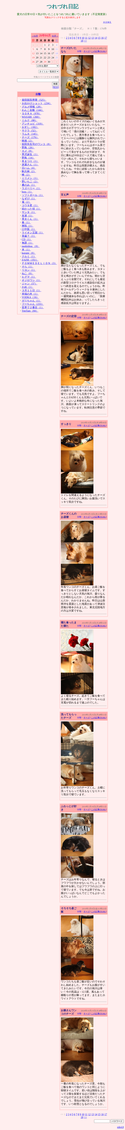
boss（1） (27, 191)
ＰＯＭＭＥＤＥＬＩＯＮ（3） (39, 263)
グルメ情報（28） (32, 106)
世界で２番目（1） (33, 307)
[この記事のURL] (98, 51)
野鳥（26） (28, 147)
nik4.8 (120, 1127)
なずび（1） (29, 198)
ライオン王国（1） (33, 232)
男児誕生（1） (30, 154)
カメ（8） (28, 151)
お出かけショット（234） (37, 103)
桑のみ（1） (29, 185)
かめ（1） (28, 287)
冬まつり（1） (30, 161)
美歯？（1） (29, 236)
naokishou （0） (31, 246)
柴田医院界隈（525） (34, 100)
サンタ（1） (29, 212)
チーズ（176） (30, 137)
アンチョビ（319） (33, 123)
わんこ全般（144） (33, 110)
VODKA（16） (30, 297)
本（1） (26, 249)
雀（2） (26, 202)
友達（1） (28, 215)
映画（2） (28, 140)
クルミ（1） (29, 256)
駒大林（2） (29, 171)
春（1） (26, 222)
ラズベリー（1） (31, 188)
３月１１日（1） (31, 290)
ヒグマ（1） (29, 276)
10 (83, 37)
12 (89, 37)
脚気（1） (28, 225)
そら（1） (28, 266)
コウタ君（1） (30, 205)
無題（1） (28, 242)
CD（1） (27, 239)
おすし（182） (30, 127)
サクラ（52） (29, 130)
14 (96, 37)
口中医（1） (29, 229)
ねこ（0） (28, 273)
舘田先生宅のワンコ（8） (37, 144)
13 (92, 37)
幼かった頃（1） (31, 208)
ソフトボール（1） (33, 195)
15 (99, 37)
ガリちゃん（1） (31, 300)
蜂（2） (26, 174)
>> (85, 40)
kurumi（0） (29, 253)
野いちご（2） (30, 181)
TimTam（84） (30, 310)
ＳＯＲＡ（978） (31, 113)
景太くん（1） (30, 219)
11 (86, 37)
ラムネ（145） (30, 134)
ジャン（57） (29, 283)
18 (82, 40)
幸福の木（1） (30, 293)
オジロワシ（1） (31, 280)
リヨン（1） (29, 270)
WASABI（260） (31, 117)
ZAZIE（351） (30, 259)
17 (105, 37)
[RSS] (56, 87)
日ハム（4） (29, 168)
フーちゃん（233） (33, 304)
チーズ (86, 51)
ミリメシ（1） (30, 178)
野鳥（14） (28, 157)
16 (102, 37)
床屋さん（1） (30, 164)
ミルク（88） (29, 120)
